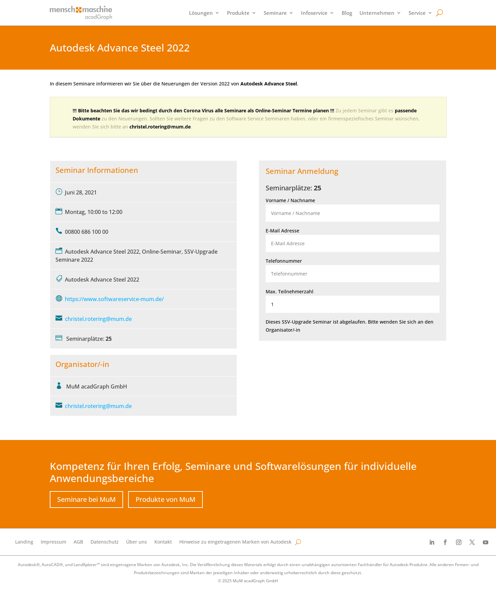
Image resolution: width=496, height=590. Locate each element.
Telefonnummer (284, 261)
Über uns (136, 541)
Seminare (275, 12)
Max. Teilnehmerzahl (289, 291)
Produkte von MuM (165, 499)
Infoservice (314, 12)
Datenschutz (104, 541)
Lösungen (201, 12)
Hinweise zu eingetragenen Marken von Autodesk (235, 541)
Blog (347, 12)
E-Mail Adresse (282, 230)
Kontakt (163, 541)
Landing (24, 541)
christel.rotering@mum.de (98, 319)
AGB (78, 541)
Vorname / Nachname (290, 200)
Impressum (53, 541)
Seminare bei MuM (86, 499)
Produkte (238, 12)
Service (417, 12)
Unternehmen (376, 12)
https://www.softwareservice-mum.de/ (114, 299)
